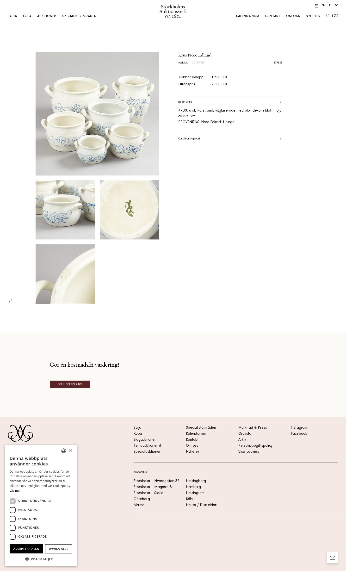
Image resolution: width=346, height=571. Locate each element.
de (336, 5)
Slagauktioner (145, 440)
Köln (189, 499)
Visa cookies (248, 452)
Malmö (139, 505)
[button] (41, 559)
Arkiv (242, 440)
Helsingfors (195, 493)
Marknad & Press (252, 428)
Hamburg (193, 487)
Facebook (299, 434)
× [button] (70, 450)
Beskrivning (230, 102)
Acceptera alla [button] (26, 549)
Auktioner (46, 16)
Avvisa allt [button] (58, 549)
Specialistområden (79, 16)
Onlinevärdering (70, 384)
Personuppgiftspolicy (255, 446)
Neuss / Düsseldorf (202, 505)
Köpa (27, 16)
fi (330, 5)
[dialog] (41, 505)
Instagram (299, 428)
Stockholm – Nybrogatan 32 (156, 481)
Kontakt (272, 16)
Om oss (293, 16)
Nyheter (313, 16)
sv (316, 5)
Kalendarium (247, 16)
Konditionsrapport (230, 139)
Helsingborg (196, 481)
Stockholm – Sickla (149, 493)
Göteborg (142, 499)
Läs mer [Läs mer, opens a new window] (15, 491)
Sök (332, 16)
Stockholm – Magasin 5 (153, 487)
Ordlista (244, 434)
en (323, 5)
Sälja (12, 16)
